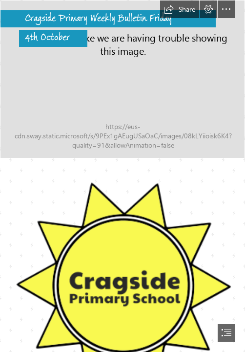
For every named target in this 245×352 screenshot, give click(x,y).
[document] (122, 176)
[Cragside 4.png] (122, 79)
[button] (179, 9)
